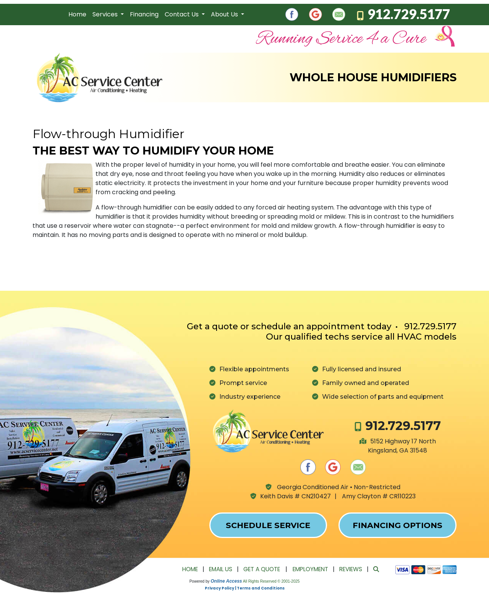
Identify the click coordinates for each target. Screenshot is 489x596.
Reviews (350, 569)
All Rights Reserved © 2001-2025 (271, 581)
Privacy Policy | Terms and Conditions (245, 588)
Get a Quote (261, 569)
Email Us (220, 569)
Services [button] (105, 14)
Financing (144, 14)
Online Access (226, 581)
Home (77, 14)
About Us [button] (225, 14)
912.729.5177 (409, 14)
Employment (310, 569)
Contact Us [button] (182, 14)
